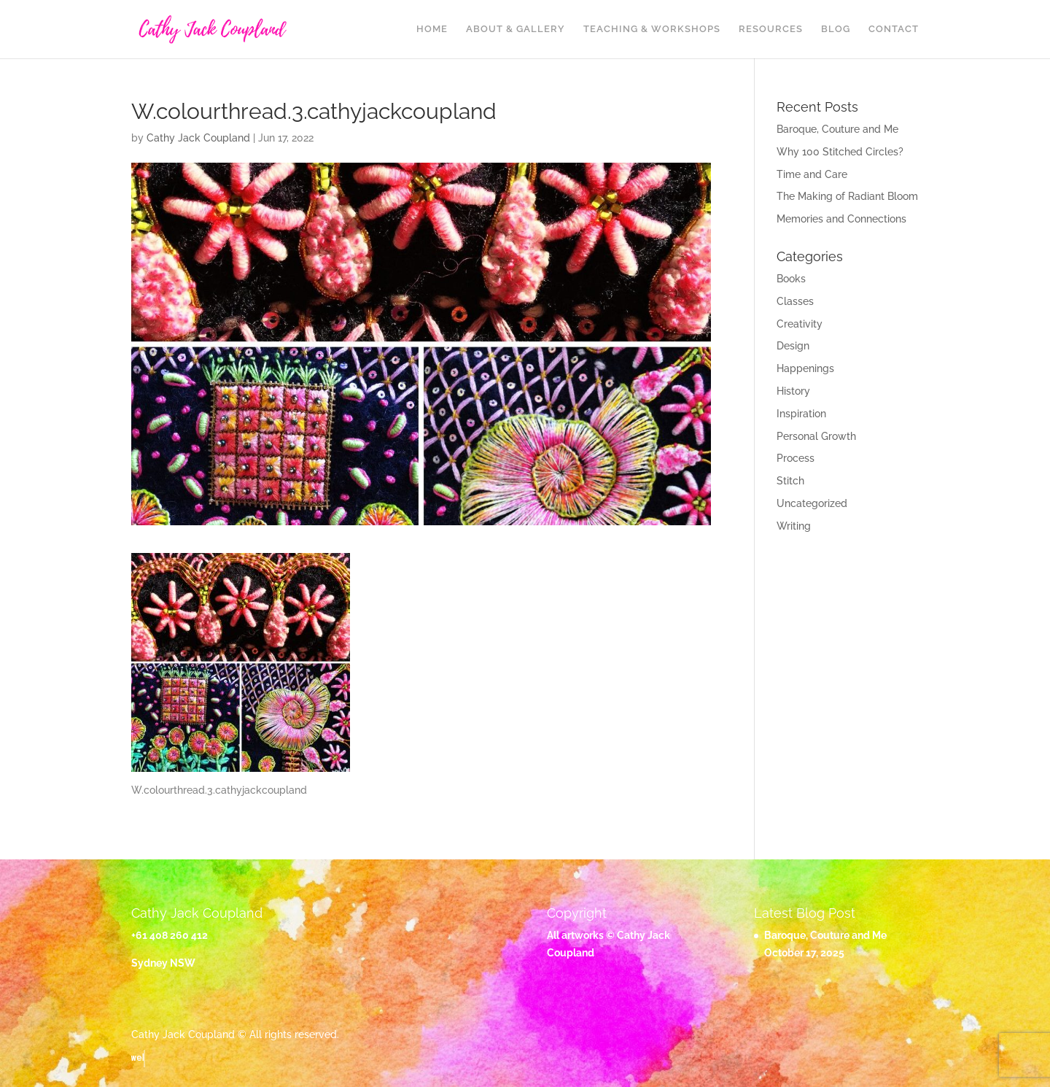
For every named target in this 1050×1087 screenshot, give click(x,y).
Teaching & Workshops (651, 29)
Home (432, 29)
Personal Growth (816, 436)
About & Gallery (515, 29)
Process (795, 458)
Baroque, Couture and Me (837, 129)
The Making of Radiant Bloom (847, 196)
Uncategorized (812, 503)
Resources (771, 29)
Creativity (799, 324)
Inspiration (801, 413)
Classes (795, 301)
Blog (835, 29)
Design (793, 346)
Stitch (790, 481)
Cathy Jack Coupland (198, 138)
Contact (893, 29)
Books (791, 279)
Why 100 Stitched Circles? (840, 152)
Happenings (805, 368)
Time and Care (812, 174)
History (793, 391)
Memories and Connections (841, 219)
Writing (794, 526)
